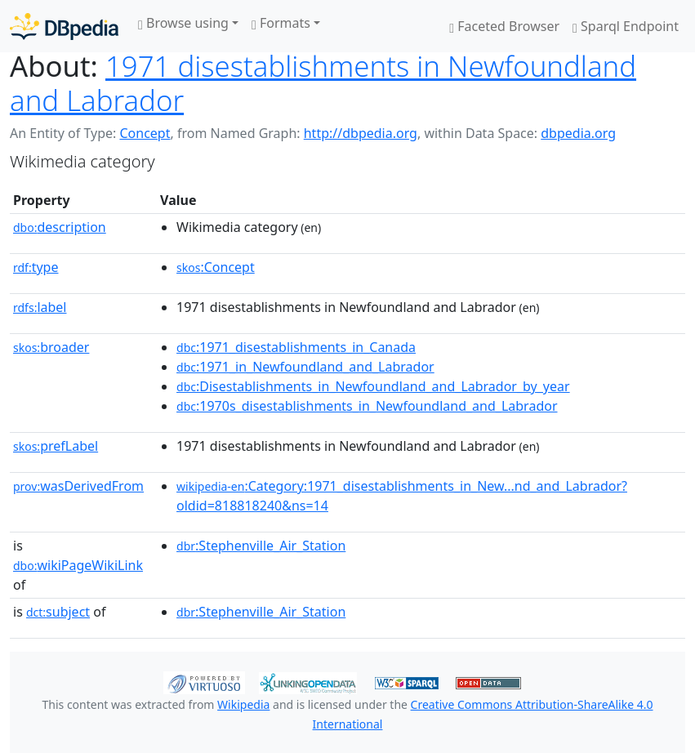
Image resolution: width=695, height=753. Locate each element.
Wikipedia (243, 704)
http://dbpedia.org (360, 133)
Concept (144, 133)
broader (51, 347)
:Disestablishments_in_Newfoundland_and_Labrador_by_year (373, 386)
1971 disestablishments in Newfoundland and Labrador (323, 83)
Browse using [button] (183, 23)
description (59, 227)
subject (58, 612)
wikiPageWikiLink (78, 565)
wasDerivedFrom (78, 486)
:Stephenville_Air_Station (260, 546)
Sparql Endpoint (625, 26)
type (36, 267)
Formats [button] (281, 23)
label (40, 307)
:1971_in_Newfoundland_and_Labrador (305, 367)
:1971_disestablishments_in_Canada (296, 347)
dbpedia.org (578, 133)
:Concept (215, 267)
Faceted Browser (504, 26)
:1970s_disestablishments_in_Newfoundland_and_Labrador (366, 406)
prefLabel (55, 446)
